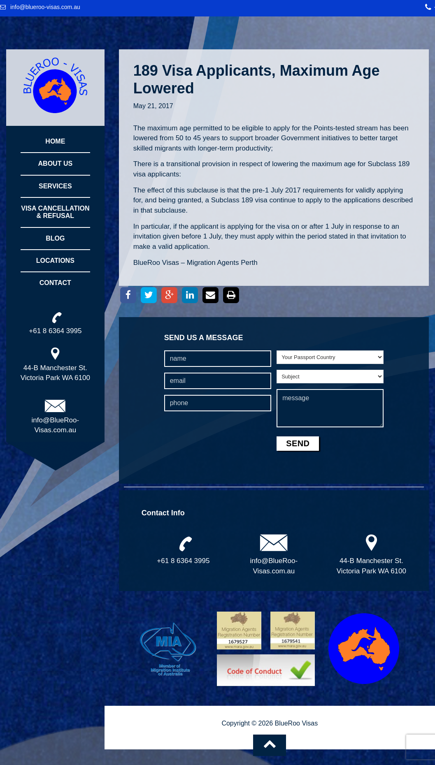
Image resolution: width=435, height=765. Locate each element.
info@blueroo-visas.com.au (45, 7)
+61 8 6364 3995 (183, 561)
